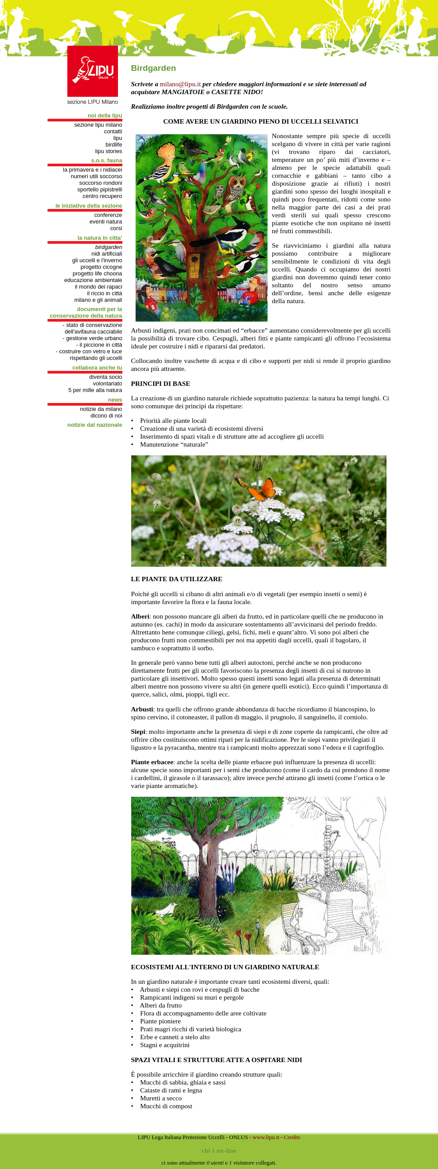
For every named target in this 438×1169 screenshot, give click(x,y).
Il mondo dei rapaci (98, 286)
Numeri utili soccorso (96, 176)
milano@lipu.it (180, 84)
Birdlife (114, 144)
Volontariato (107, 383)
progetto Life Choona (97, 273)
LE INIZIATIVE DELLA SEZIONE (88, 205)
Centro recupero (102, 196)
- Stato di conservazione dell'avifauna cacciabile (92, 328)
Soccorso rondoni (100, 183)
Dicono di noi (106, 415)
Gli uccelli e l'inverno (97, 260)
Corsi (116, 228)
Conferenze (108, 215)
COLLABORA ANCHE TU (97, 367)
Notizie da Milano (101, 409)
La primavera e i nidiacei (92, 169)
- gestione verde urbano (92, 338)
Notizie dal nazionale (94, 424)
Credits (292, 1137)
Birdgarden (108, 247)
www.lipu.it (266, 1137)
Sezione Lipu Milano (98, 124)
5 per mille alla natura (95, 390)
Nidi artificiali (107, 253)
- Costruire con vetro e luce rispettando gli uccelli (89, 354)
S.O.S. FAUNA (106, 160)
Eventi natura (106, 221)
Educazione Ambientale (93, 280)
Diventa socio (105, 377)
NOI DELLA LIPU (105, 115)
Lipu (118, 138)
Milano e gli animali (98, 300)
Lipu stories (108, 151)
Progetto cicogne (101, 267)
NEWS (115, 399)
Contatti (113, 131)
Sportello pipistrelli (99, 189)
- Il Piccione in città (99, 344)
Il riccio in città (104, 293)
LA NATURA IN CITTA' (99, 238)
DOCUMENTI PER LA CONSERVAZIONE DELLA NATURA (86, 312)
